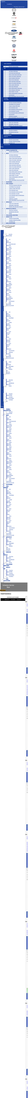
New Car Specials (13, 122)
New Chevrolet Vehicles (15, 74)
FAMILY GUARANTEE (7, 63)
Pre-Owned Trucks (14, 111)
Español (3, 1)
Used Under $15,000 (14, 106)
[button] (14, 146)
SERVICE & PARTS (7, 127)
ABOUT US (6, 136)
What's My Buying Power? (16, 125)
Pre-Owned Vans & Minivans (16, 112)
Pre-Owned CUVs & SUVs (15, 109)
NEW (5, 68)
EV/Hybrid (11, 95)
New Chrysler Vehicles (15, 76)
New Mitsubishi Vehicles (15, 88)
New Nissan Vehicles (14, 90)
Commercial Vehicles (14, 73)
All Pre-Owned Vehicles (15, 102)
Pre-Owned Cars (13, 107)
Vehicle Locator (13, 116)
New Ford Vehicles (14, 79)
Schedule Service (13, 132)
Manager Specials (13, 124)
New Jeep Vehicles (14, 85)
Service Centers (13, 130)
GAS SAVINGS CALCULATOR (16, 96)
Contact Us (12, 143)
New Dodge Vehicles (14, 78)
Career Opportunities (14, 141)
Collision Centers (7, 135)
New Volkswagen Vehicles (16, 93)
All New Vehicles (13, 71)
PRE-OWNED (6, 99)
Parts (10, 133)
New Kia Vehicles (13, 86)
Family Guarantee (13, 66)
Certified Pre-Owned (14, 104)
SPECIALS (5, 119)
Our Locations (7, 144)
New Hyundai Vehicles (15, 83)
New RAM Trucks (13, 91)
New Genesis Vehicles (14, 81)
